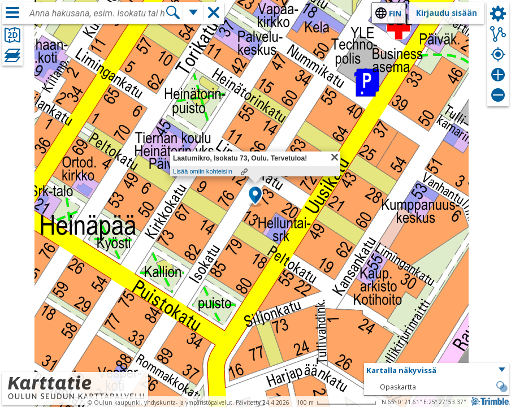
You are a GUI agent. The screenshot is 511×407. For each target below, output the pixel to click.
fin (395, 13)
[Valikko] (12, 12)
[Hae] (173, 12)
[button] (255, 196)
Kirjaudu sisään (446, 12)
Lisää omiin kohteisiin (202, 171)
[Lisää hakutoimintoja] (193, 12)
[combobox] (97, 13)
